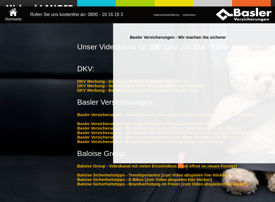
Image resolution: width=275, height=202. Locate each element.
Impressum (189, 14)
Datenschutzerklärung (166, 14)
